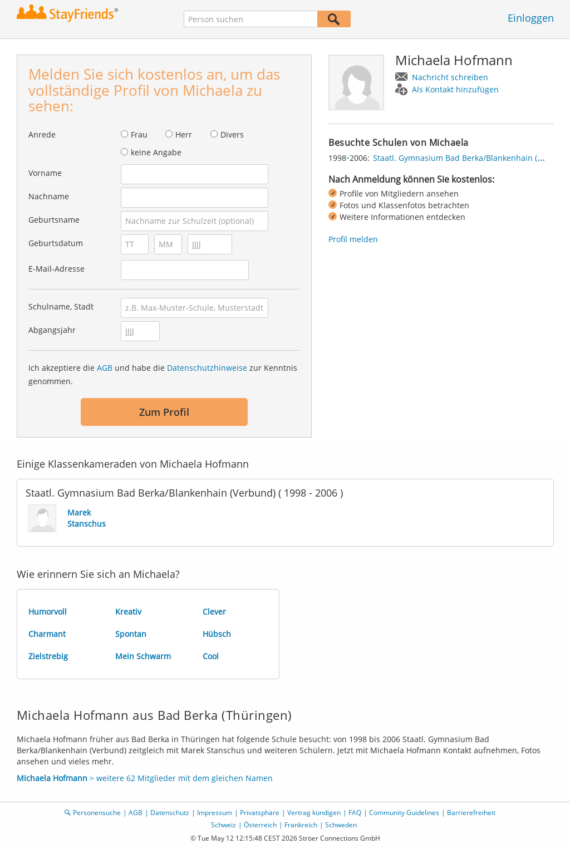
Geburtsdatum (55, 243)
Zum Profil (164, 412)
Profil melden (353, 239)
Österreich (260, 825)
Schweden (341, 825)
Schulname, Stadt (61, 306)
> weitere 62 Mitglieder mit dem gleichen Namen (145, 778)
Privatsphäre (259, 812)
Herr (183, 134)
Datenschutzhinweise (207, 367)
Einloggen (531, 17)
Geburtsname (54, 219)
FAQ (354, 812)
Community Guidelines (404, 812)
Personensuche (97, 812)
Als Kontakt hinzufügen (455, 89)
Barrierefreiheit (471, 812)
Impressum (214, 812)
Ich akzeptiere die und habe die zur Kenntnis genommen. (162, 374)
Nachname (48, 196)
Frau (139, 134)
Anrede (42, 134)
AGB (104, 367)
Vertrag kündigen (314, 812)
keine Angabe (156, 152)
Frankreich (300, 825)
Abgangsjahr (52, 330)
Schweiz (223, 825)
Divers (232, 134)
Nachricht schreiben (450, 77)
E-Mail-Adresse (56, 268)
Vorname (45, 173)
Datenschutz (169, 812)
